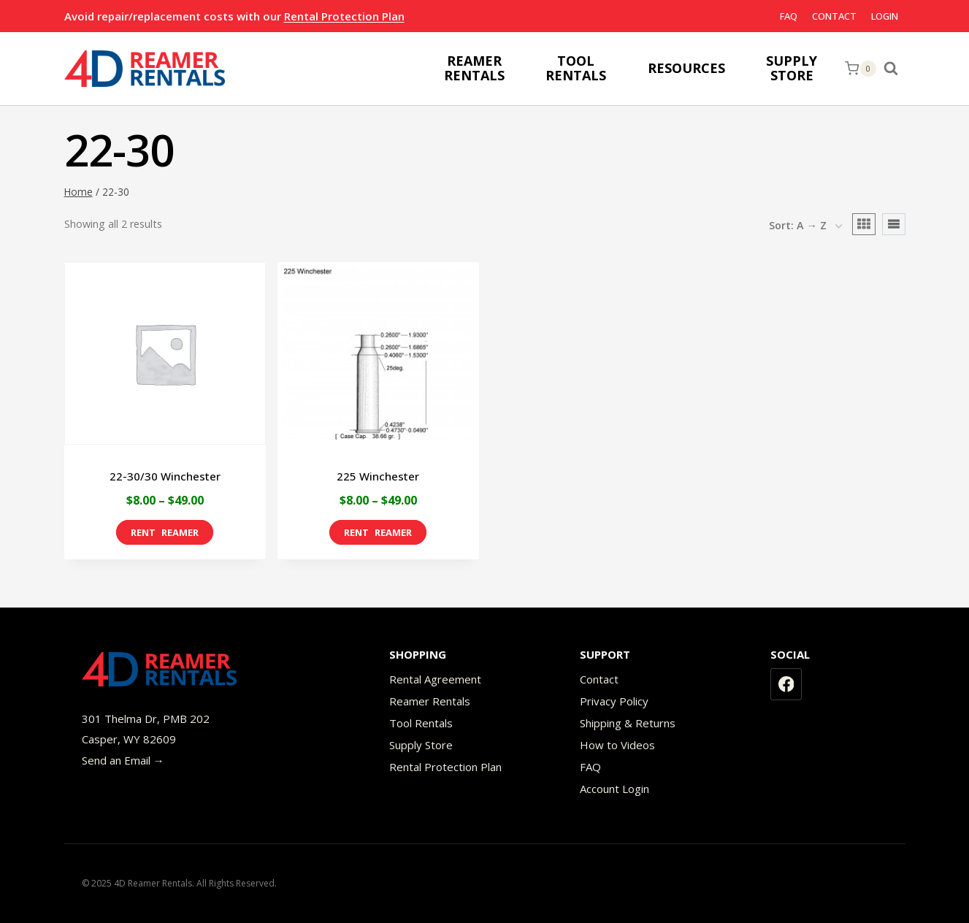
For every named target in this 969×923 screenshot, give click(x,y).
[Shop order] (805, 226)
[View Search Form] (894, 68)
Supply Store (421, 745)
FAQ (788, 16)
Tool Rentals (421, 723)
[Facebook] (786, 684)
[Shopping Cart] (860, 69)
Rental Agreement (435, 679)
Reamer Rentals (429, 701)
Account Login (614, 788)
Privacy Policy (614, 701)
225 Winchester (378, 476)
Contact (834, 16)
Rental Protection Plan (344, 16)
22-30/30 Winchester (165, 476)
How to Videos (617, 745)
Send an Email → (123, 760)
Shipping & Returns (627, 723)
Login (884, 16)
